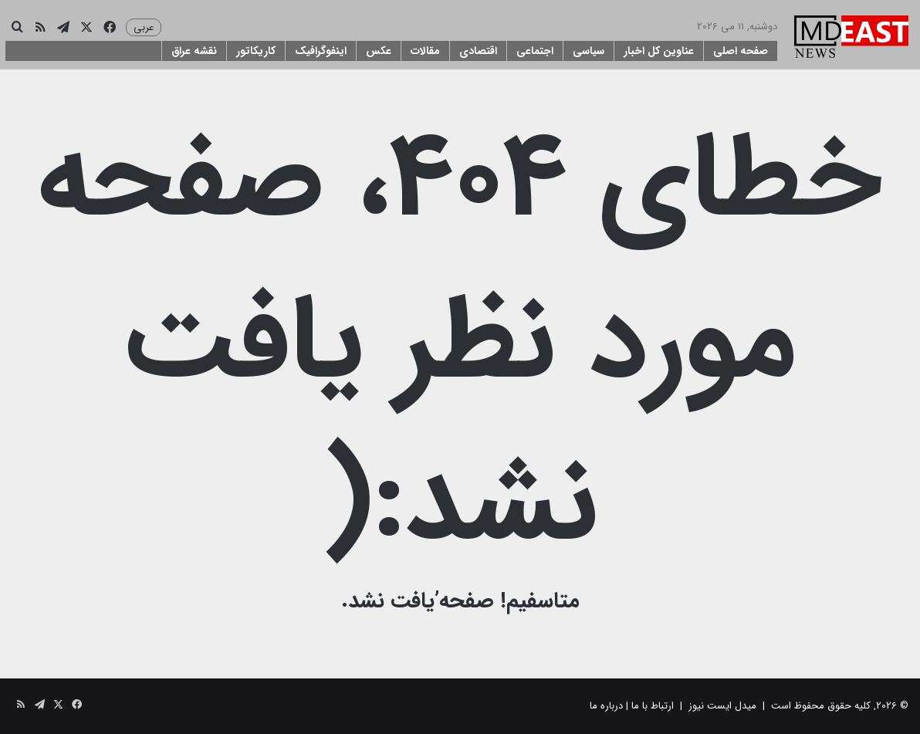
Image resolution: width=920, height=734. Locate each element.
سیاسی (588, 50)
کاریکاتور (256, 50)
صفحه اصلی (740, 50)
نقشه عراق (194, 50)
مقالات (425, 50)
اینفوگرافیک (321, 50)
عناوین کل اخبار (659, 50)
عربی (144, 27)
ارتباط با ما (652, 706)
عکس (378, 50)
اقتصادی (478, 50)
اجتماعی (534, 50)
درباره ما (606, 706)
